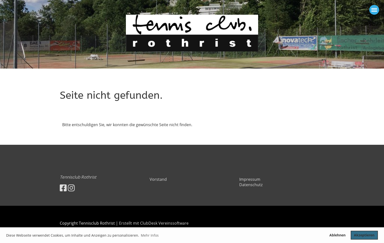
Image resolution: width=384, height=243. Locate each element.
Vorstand (158, 179)
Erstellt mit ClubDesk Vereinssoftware (154, 223)
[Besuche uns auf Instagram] (71, 187)
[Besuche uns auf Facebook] (63, 187)
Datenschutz (251, 184)
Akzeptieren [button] (364, 235)
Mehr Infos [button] (150, 235)
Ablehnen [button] (337, 235)
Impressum (249, 179)
